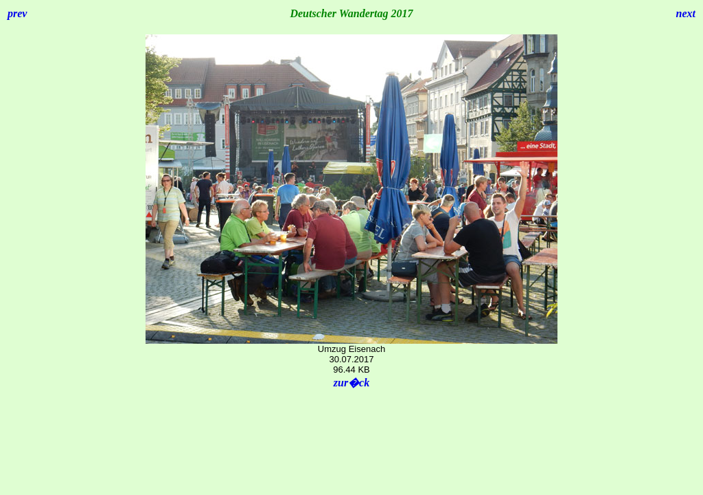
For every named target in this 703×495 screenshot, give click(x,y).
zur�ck (351, 382)
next (685, 13)
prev (17, 13)
